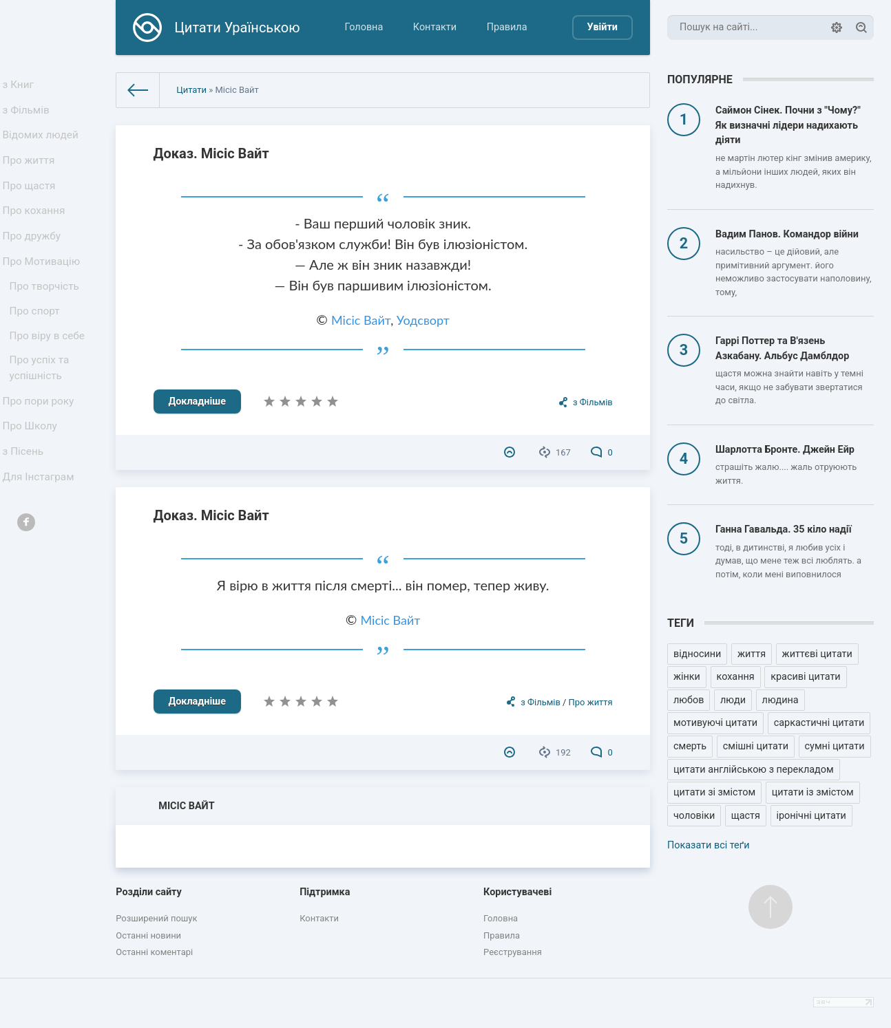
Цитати (191, 90)
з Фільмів (29, 115)
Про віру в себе (49, 372)
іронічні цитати (811, 816)
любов (688, 700)
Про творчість (46, 316)
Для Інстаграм (40, 529)
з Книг (21, 86)
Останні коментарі (154, 952)
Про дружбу (34, 259)
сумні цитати (835, 746)
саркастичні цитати (819, 723)
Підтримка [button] (325, 892)
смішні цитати (755, 746)
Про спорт (37, 344)
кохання (736, 677)
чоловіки (694, 816)
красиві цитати (805, 677)
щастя (745, 816)
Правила (507, 27)
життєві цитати (817, 654)
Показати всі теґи (708, 845)
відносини (697, 654)
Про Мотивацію (43, 287)
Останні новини (148, 935)
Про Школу (33, 472)
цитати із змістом (813, 792)
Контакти (435, 27)
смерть (689, 746)
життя (751, 654)
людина (780, 700)
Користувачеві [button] (517, 892)
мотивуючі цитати (715, 723)
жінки (686, 677)
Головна (364, 27)
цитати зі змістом (714, 792)
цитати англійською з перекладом (753, 769)
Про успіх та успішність (42, 407)
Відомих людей (42, 144)
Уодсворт (423, 320)
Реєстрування (512, 952)
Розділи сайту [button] (149, 892)
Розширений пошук (156, 918)
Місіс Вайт (360, 320)
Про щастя (31, 201)
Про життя (31, 172)
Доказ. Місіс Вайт (211, 153)
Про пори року (40, 443)
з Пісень (26, 500)
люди (733, 700)
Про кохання (36, 230)
